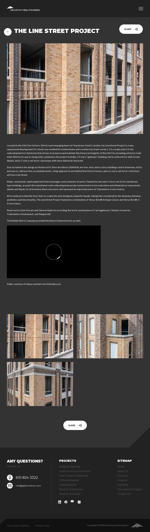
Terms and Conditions (18, 525)
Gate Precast (27, 210)
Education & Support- (130, 489)
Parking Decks (67, 484)
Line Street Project (115, 145)
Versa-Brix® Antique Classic (104, 199)
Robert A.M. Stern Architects (53, 167)
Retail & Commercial (71, 489)
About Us (122, 471)
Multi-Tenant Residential (73, 475)
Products (122, 475)
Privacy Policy (42, 525)
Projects (122, 480)
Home (121, 466)
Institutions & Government (74, 471)
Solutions (122, 484)
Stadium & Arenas (69, 493)
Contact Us (123, 493)
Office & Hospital (69, 480)
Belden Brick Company (23, 220)
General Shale (46, 210)
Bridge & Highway (69, 466)
